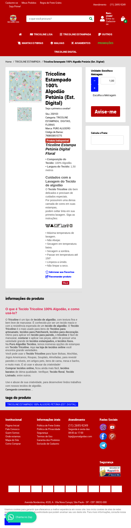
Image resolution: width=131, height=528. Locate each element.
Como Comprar (13, 443)
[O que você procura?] (91, 18)
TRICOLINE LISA (43, 34)
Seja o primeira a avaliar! (57, 108)
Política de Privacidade (48, 429)
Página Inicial (12, 425)
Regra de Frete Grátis (51, 2)
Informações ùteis (48, 420)
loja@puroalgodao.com (80, 436)
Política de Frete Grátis (48, 425)
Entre (108, 18)
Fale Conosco (12, 429)
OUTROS (107, 34)
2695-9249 (118, 4)
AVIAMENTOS (82, 43)
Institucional (13, 420)
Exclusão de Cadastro (48, 443)
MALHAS (59, 43)
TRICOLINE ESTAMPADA (77, 34)
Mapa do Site (12, 440)
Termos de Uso (44, 436)
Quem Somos (12, 432)
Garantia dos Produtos (48, 440)
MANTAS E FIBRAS (32, 43)
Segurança (42, 432)
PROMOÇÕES (105, 43)
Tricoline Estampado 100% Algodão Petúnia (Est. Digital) (41, 404)
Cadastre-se (11, 2)
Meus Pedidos (29, 2)
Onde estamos (13, 436)
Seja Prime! (15, 6)
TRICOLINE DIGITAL (65, 51)
